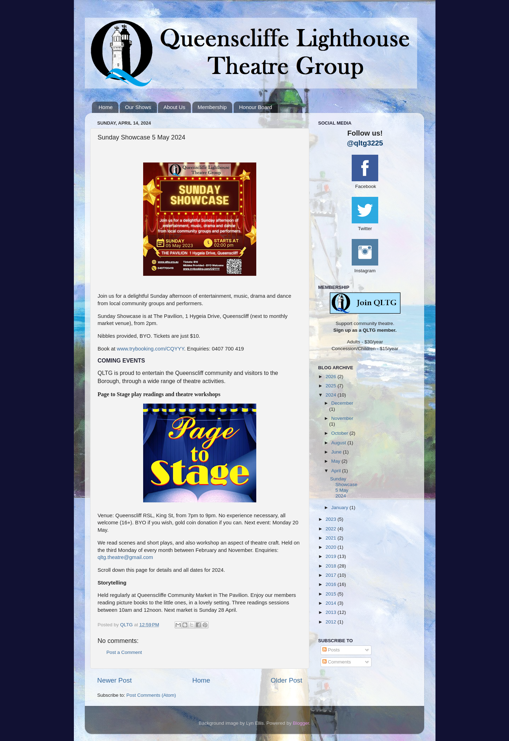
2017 (332, 575)
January (340, 507)
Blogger (301, 723)
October (340, 433)
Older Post (286, 680)
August (339, 442)
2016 (332, 584)
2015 (332, 594)
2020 (332, 547)
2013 (332, 612)
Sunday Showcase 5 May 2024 (343, 487)
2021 (332, 538)
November (342, 418)
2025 (332, 385)
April (336, 470)
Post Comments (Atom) (151, 695)
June (337, 452)
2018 (332, 566)
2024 (332, 395)
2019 (332, 556)
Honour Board (255, 107)
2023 (332, 519)
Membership (212, 107)
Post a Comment (124, 652)
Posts (331, 649)
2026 (332, 376)
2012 (332, 622)
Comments (336, 662)
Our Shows (138, 107)
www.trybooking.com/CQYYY (150, 349)
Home (106, 107)
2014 (332, 603)
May (336, 461)
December (342, 403)
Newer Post (114, 680)
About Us (174, 107)
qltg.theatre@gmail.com (125, 557)
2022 (332, 528)
